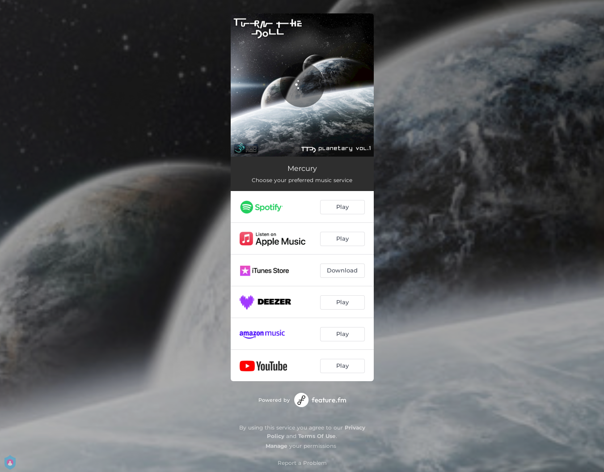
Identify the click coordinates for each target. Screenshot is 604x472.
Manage (276, 445)
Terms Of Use (317, 436)
